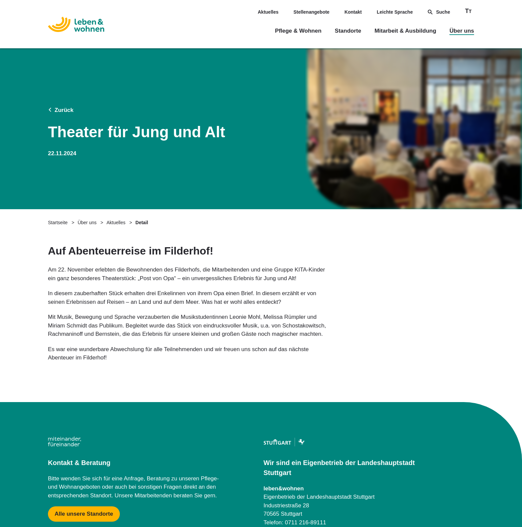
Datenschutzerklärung (193, 496)
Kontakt (353, 12)
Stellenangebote (312, 12)
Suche (439, 12)
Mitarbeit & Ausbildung (405, 31)
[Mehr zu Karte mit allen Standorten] (84, 411)
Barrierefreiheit (453, 496)
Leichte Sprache (395, 12)
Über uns (461, 31)
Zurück (61, 59)
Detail (141, 119)
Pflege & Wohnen (298, 31)
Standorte (348, 31)
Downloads (327, 496)
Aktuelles (268, 12)
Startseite (58, 119)
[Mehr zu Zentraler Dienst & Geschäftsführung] (291, 438)
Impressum (59, 496)
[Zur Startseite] (76, 26)
